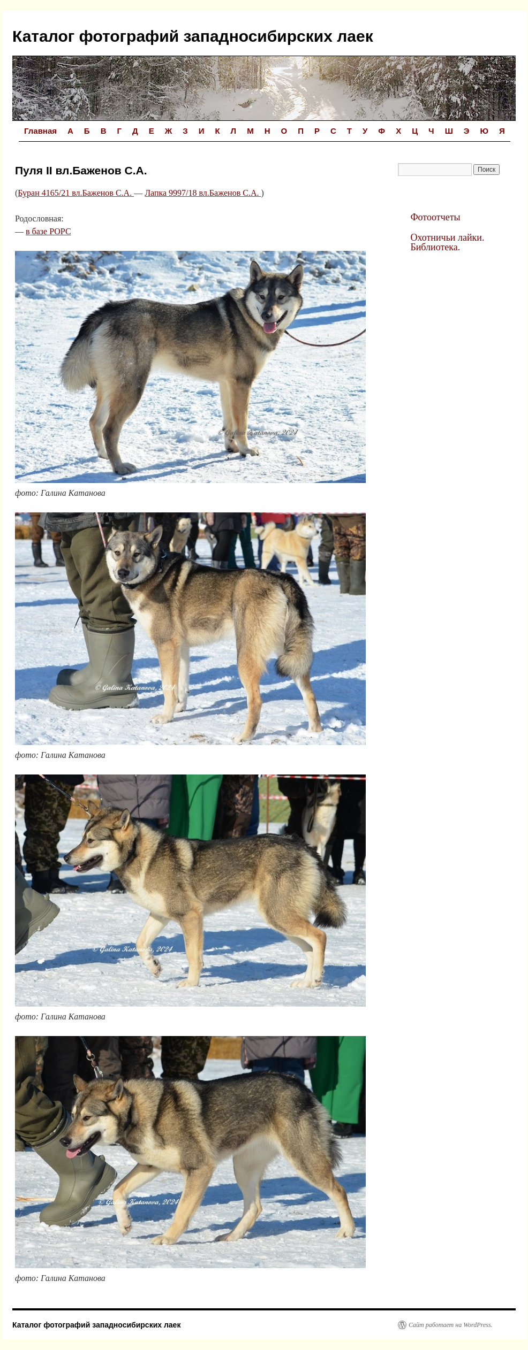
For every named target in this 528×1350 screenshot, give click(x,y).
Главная (40, 130)
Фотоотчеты (435, 217)
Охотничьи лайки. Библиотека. (447, 242)
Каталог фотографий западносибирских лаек (192, 36)
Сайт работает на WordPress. (451, 1325)
